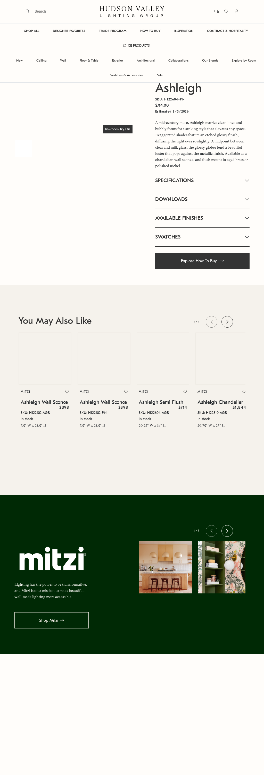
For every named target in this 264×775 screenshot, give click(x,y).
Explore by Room (244, 60)
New (19, 60)
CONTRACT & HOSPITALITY (227, 31)
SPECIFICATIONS (174, 180)
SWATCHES (167, 237)
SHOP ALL (31, 31)
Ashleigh (178, 88)
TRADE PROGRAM (113, 31)
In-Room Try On (117, 129)
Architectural (146, 60)
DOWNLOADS (171, 199)
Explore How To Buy (202, 261)
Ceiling (41, 60)
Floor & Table (89, 60)
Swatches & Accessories (126, 75)
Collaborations (178, 60)
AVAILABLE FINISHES (179, 218)
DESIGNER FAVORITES (69, 31)
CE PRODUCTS (136, 45)
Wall (63, 60)
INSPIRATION (183, 31)
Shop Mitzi (48, 620)
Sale (160, 75)
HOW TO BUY (150, 31)
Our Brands (210, 60)
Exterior (117, 60)
